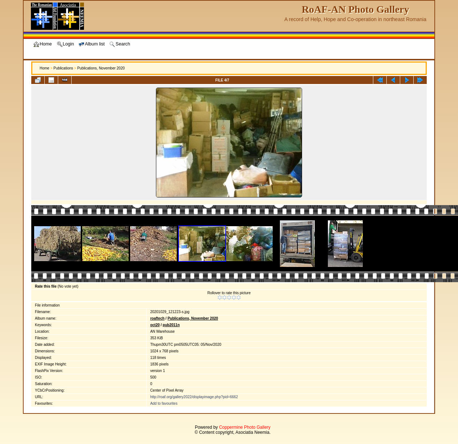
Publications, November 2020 (101, 68)
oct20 (155, 325)
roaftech (157, 318)
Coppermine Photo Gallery (244, 427)
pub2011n (171, 325)
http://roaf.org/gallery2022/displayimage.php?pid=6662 (194, 397)
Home (44, 68)
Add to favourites (163, 403)
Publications (63, 68)
